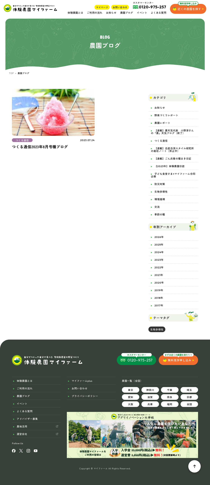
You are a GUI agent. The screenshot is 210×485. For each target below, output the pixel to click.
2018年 (158, 297)
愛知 (130, 397)
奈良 (169, 397)
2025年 (158, 244)
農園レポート (162, 122)
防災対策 (159, 184)
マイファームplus (82, 381)
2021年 (158, 275)
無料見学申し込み (179, 360)
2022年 (159, 267)
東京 (130, 390)
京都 (189, 397)
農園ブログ (126, 12)
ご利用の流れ (94, 12)
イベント (142, 12)
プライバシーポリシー (85, 396)
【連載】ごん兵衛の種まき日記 (172, 158)
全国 (189, 404)
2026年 (159, 237)
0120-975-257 (140, 360)
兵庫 (150, 404)
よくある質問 (158, 12)
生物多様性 (161, 191)
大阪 (130, 404)
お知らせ (111, 12)
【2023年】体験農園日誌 (169, 166)
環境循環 (159, 199)
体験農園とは (75, 12)
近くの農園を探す (189, 9)
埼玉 (189, 390)
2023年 (159, 259)
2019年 (158, 290)
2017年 (158, 305)
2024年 (159, 252)
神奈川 (150, 390)
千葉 (169, 390)
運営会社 (22, 434)
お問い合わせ (120, 7)
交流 (157, 206)
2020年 (159, 282)
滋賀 (150, 397)
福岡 (169, 404)
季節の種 (159, 214)
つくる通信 (161, 140)
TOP (11, 73)
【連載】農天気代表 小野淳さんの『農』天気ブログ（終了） (172, 132)
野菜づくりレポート (166, 115)
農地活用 (22, 426)
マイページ (102, 7)
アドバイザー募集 (27, 419)
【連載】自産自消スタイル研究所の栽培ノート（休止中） (172, 150)
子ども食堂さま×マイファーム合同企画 (173, 175)
